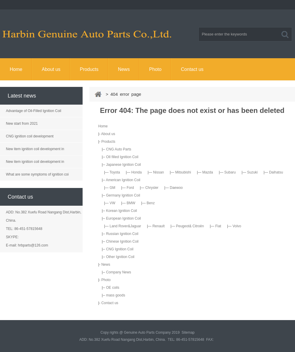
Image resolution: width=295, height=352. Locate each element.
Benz (151, 203)
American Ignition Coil (123, 180)
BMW (131, 203)
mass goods (115, 295)
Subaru (230, 172)
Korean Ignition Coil (121, 211)
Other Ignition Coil (120, 257)
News (124, 69)
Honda (136, 172)
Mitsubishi (183, 172)
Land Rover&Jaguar (125, 226)
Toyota (114, 172)
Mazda (207, 172)
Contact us (192, 69)
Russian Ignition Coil (122, 234)
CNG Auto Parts (118, 149)
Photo (155, 69)
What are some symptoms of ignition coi (37, 174)
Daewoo (176, 188)
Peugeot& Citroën (190, 226)
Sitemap (187, 332)
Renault (159, 226)
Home (16, 69)
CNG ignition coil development (29, 136)
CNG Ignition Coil (119, 249)
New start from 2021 (22, 123)
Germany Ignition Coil (123, 195)
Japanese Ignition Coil (123, 165)
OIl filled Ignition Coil (122, 157)
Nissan (158, 172)
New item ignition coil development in (35, 149)
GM (112, 188)
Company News (118, 272)
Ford (130, 188)
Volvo (236, 226)
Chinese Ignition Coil (122, 241)
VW (112, 203)
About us (51, 69)
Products (89, 69)
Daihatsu (276, 172)
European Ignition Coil (123, 218)
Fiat (218, 226)
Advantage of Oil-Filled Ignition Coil (33, 111)
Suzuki (252, 172)
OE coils (112, 288)
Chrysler (151, 188)
